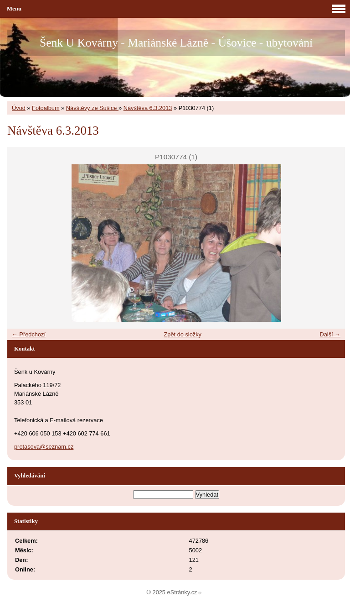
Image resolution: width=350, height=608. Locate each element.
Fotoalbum (45, 108)
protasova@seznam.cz (43, 446)
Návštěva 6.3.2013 (148, 108)
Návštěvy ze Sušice (92, 108)
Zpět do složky (182, 334)
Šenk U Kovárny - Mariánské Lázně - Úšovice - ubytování (176, 42)
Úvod (19, 108)
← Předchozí (29, 334)
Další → (329, 334)
